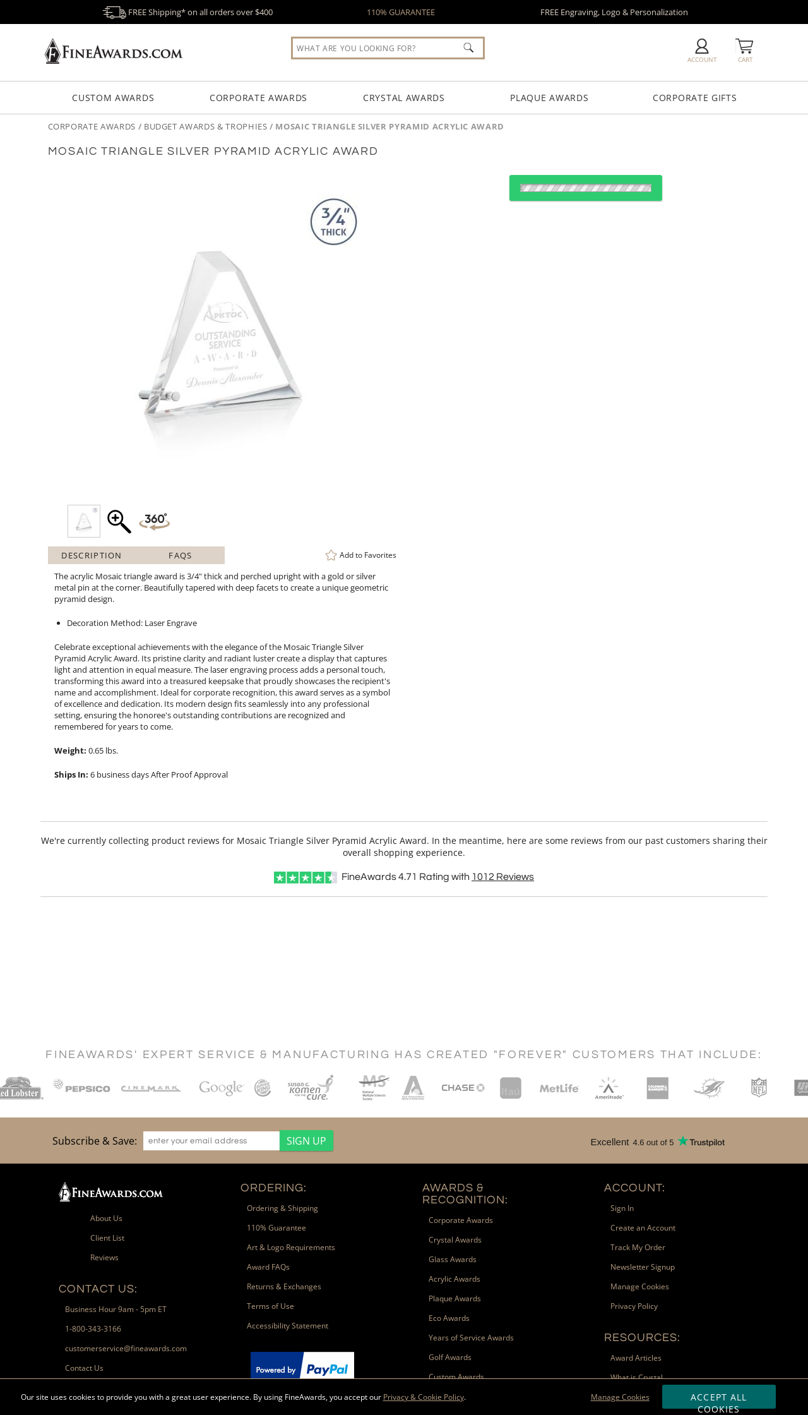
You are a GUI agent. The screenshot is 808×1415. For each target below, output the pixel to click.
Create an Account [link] (642, 1227)
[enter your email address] (211, 1140)
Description (91, 555)
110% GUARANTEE (401, 12)
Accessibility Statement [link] (287, 1325)
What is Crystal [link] (636, 1377)
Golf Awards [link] (450, 1357)
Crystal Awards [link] (455, 1239)
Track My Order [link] (637, 1247)
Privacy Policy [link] (634, 1306)
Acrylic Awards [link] (454, 1279)
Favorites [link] (368, 555)
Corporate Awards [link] (461, 1220)
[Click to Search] (468, 47)
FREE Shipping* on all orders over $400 (187, 12)
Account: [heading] (634, 1188)
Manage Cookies (620, 1397)
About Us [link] (106, 1218)
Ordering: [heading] (274, 1188)
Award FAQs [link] (268, 1266)
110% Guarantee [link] (276, 1227)
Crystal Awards (404, 98)
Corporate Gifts (695, 98)
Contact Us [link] (84, 1368)
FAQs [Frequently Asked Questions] (180, 555)
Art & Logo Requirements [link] (291, 1247)
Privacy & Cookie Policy (423, 1397)
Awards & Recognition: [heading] (465, 1194)
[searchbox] (388, 48)
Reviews (503, 877)
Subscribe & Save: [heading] (94, 1141)
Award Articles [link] (636, 1357)
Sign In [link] (622, 1208)
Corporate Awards (258, 98)
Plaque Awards (549, 98)
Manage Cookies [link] (639, 1286)
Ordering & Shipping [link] (282, 1208)
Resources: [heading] (642, 1338)
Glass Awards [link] (453, 1259)
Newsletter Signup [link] (642, 1266)
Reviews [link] (104, 1257)
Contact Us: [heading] (98, 1289)
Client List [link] (107, 1237)
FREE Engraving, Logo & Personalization (614, 12)
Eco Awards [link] (449, 1318)
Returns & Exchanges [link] (284, 1286)
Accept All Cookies (719, 1400)
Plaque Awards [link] (455, 1298)
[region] (189, 1140)
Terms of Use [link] (270, 1306)
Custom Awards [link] (456, 1376)
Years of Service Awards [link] (471, 1337)
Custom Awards (113, 98)
